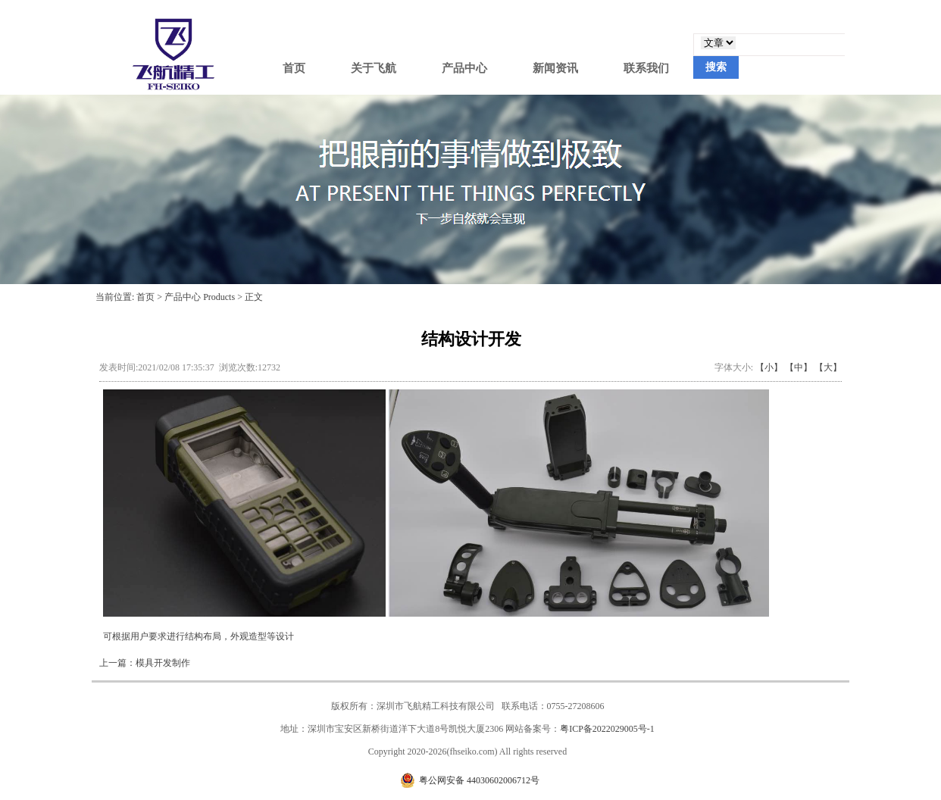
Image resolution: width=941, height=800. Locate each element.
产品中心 (464, 68)
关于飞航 (373, 68)
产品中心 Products (199, 297)
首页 (294, 68)
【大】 (828, 367)
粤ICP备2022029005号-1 (607, 728)
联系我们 (646, 68)
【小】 (769, 367)
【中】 (798, 367)
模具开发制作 (163, 663)
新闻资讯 (555, 68)
